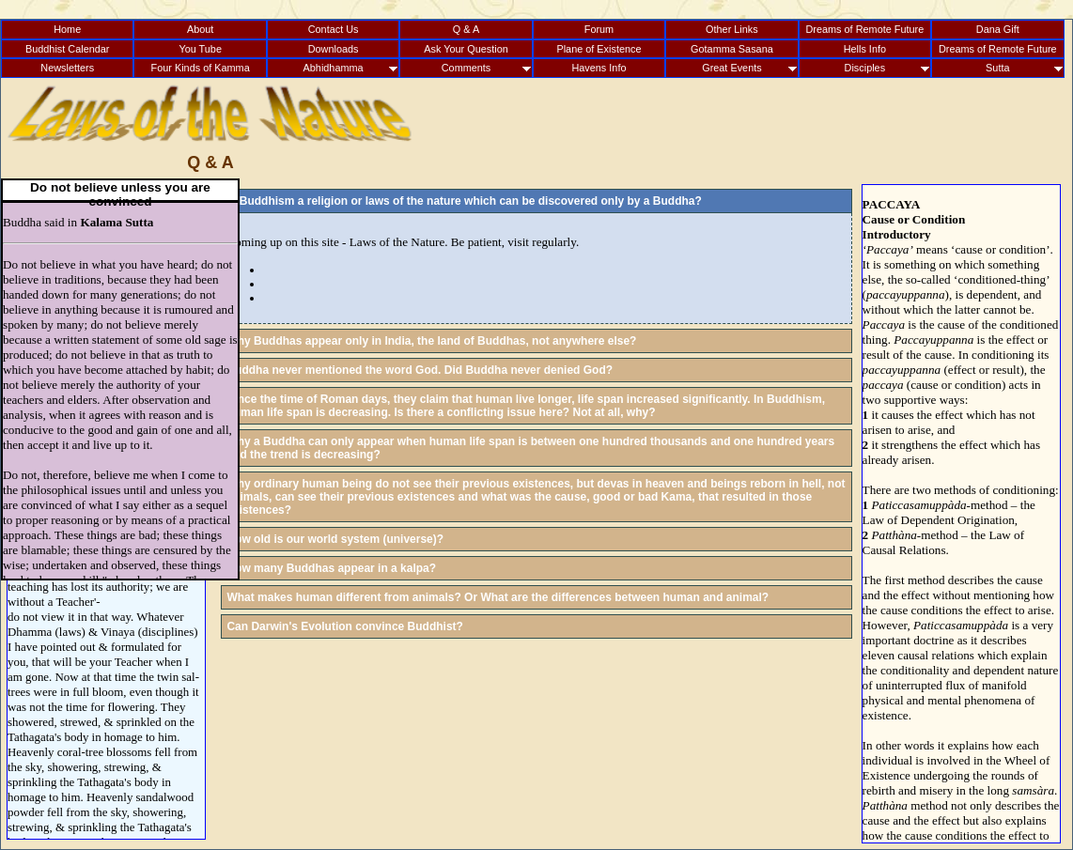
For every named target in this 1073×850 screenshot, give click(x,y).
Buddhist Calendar (67, 48)
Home (67, 29)
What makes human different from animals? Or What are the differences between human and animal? (497, 597)
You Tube (200, 48)
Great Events (731, 67)
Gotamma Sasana (732, 48)
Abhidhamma (333, 67)
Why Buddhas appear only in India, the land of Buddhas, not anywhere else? (431, 341)
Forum (599, 29)
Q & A (466, 29)
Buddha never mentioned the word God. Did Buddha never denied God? (419, 370)
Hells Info (865, 48)
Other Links (732, 29)
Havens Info (598, 67)
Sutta (997, 67)
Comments (466, 67)
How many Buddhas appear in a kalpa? (331, 568)
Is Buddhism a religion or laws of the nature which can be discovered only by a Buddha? (463, 201)
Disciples (865, 67)
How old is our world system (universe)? (334, 539)
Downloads (333, 48)
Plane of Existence (598, 48)
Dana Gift (997, 29)
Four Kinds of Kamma (200, 67)
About (200, 29)
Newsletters (67, 67)
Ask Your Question (465, 48)
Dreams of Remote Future (864, 29)
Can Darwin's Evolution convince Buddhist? (344, 626)
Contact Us (333, 29)
